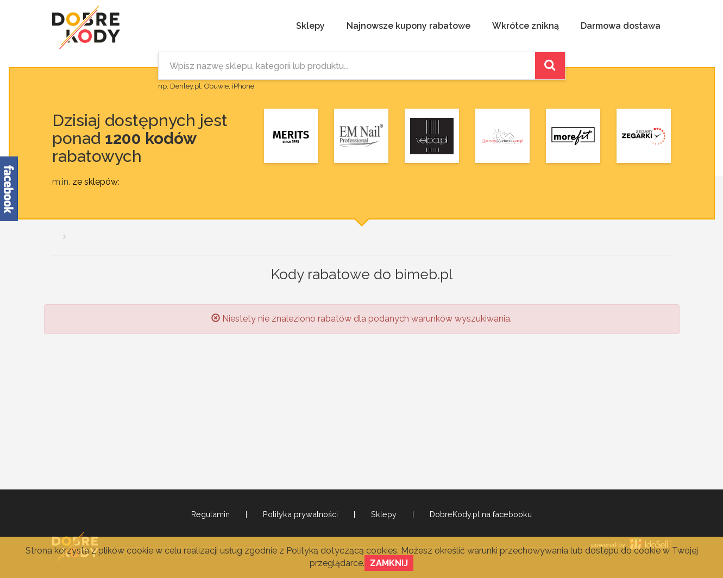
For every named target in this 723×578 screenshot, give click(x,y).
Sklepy (310, 26)
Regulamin (210, 514)
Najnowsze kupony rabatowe (408, 26)
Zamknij (389, 563)
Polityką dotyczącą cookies (341, 550)
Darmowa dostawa (621, 26)
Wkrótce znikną (525, 26)
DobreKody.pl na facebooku (481, 514)
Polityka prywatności (300, 514)
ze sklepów (95, 182)
